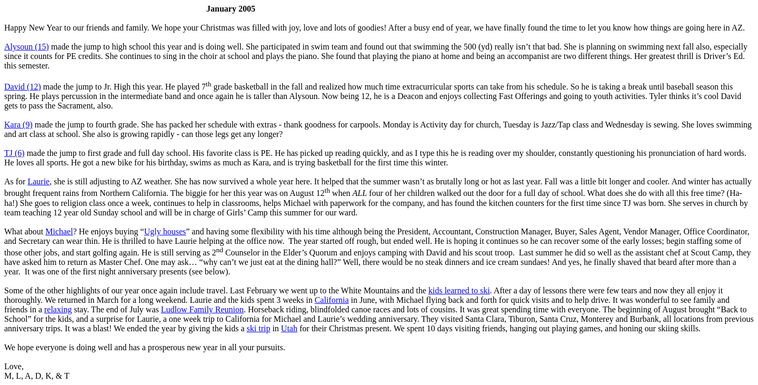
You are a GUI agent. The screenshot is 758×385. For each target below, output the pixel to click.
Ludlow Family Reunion (202, 309)
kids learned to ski (459, 290)
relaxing (58, 309)
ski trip (259, 328)
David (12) (22, 86)
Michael (59, 231)
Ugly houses (165, 231)
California (332, 299)
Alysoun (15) (26, 46)
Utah (289, 328)
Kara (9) (18, 124)
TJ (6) (14, 153)
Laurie (38, 181)
